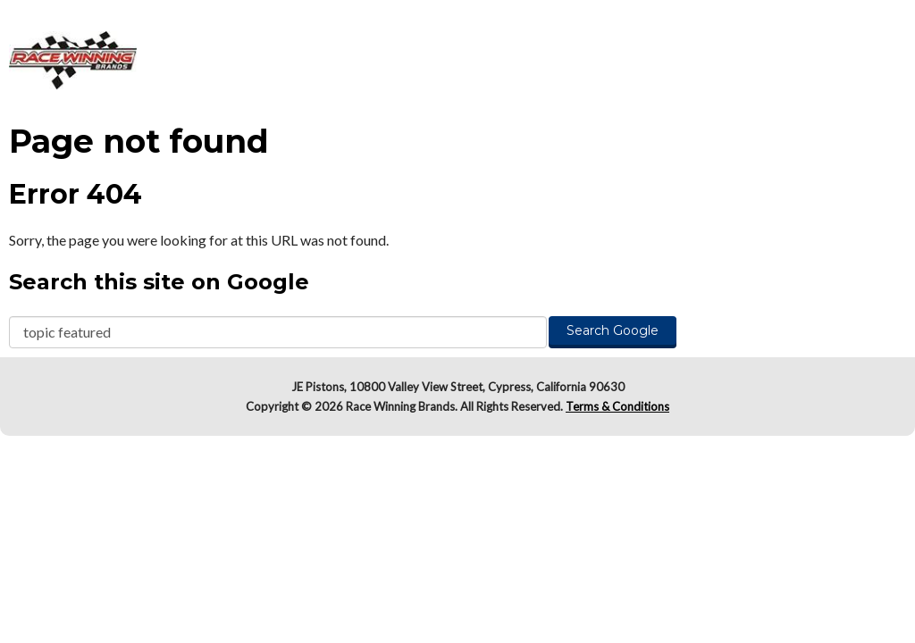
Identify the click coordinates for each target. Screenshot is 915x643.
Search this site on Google (159, 282)
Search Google (613, 330)
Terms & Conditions (617, 406)
